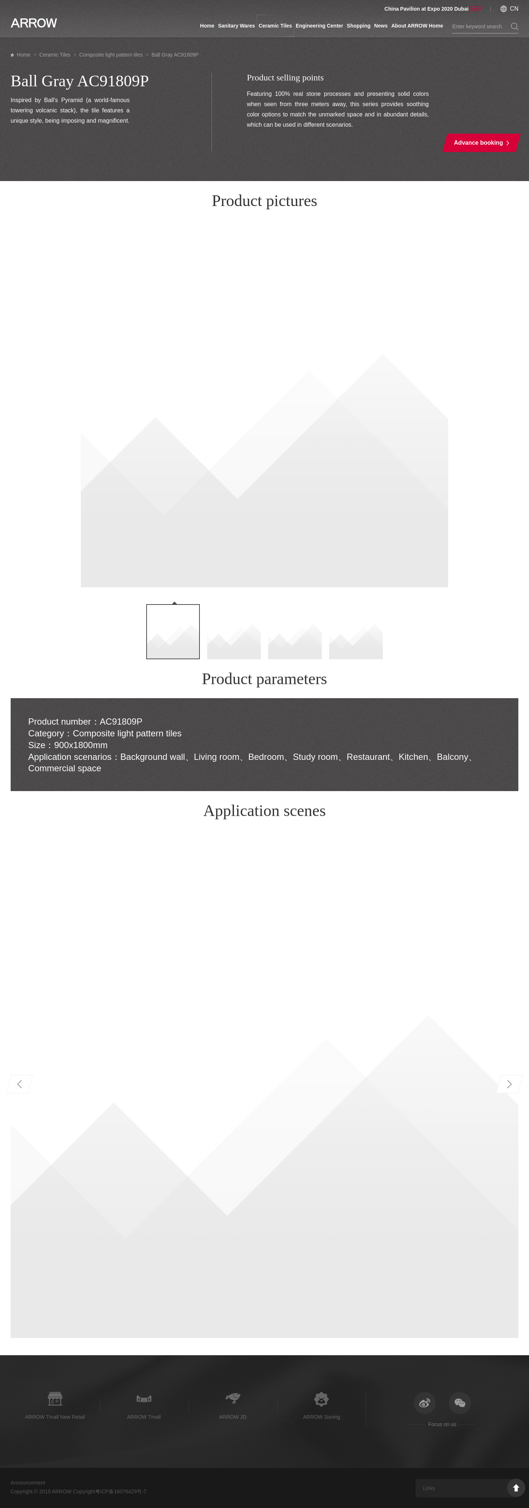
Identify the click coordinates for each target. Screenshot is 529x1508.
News (381, 26)
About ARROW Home (417, 26)
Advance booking (478, 143)
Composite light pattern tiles (111, 55)
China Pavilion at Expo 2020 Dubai (427, 9)
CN (514, 9)
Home (207, 26)
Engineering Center (319, 26)
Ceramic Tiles (275, 26)
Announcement (28, 1483)
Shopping (359, 26)
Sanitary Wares (236, 26)
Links (429, 1488)
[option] (265, 403)
